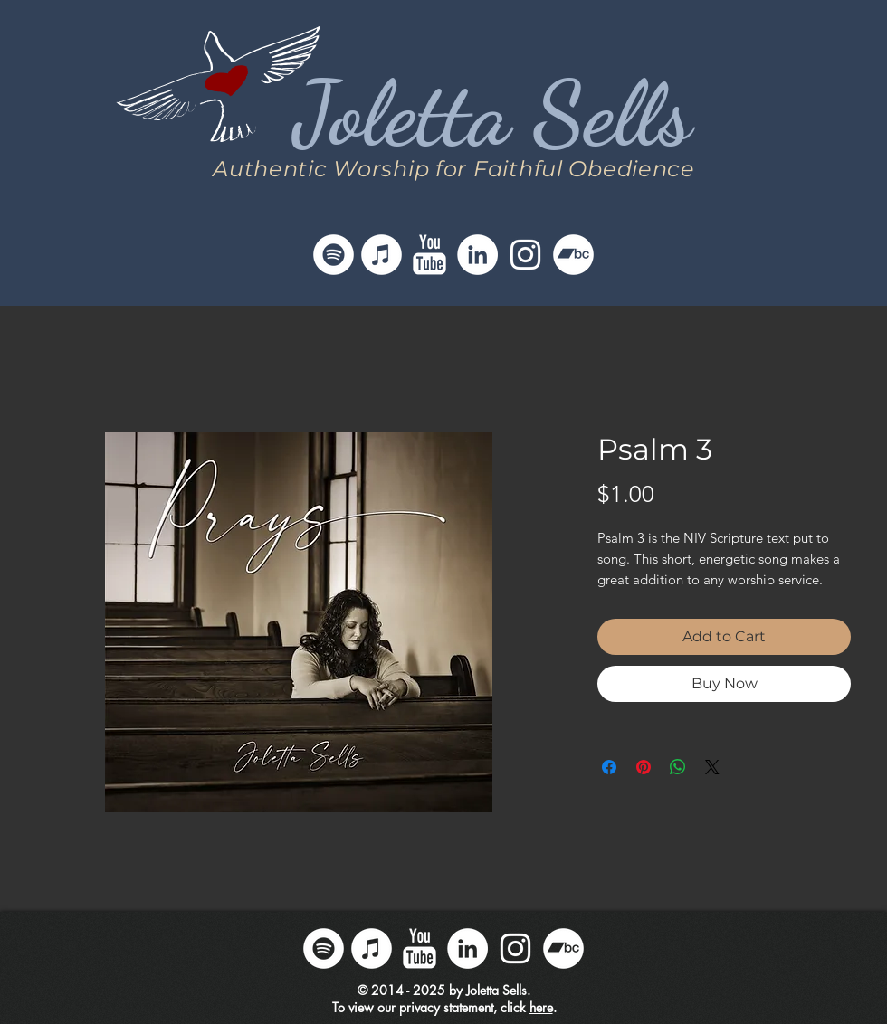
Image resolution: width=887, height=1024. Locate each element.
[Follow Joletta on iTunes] (381, 254)
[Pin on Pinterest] (643, 767)
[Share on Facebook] (609, 767)
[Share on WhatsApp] (678, 767)
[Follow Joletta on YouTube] (429, 254)
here (541, 1007)
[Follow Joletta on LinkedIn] (477, 254)
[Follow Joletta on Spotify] (333, 254)
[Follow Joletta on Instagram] (525, 254)
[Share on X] (712, 767)
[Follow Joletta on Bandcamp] (573, 254)
